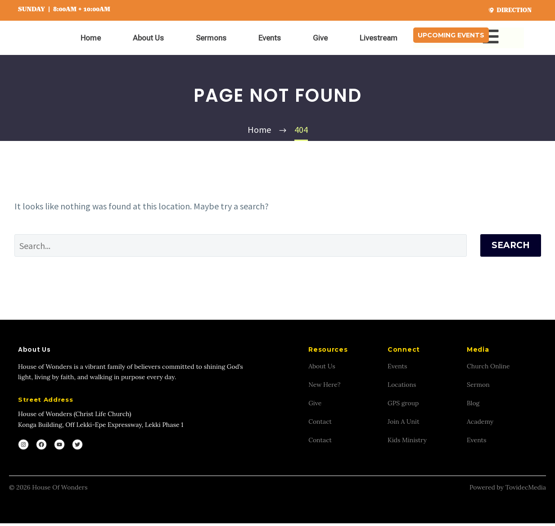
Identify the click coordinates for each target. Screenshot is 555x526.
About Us (148, 37)
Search (511, 245)
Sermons (211, 37)
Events (269, 37)
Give (320, 37)
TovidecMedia (525, 490)
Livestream (378, 37)
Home (91, 37)
